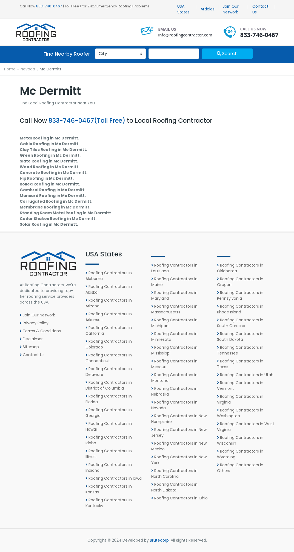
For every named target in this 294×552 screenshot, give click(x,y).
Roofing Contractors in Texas (240, 364)
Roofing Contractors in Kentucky (108, 502)
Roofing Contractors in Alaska (108, 289)
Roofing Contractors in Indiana (108, 467)
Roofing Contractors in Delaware (108, 371)
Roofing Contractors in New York (179, 459)
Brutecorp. (160, 540)
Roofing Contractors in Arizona (108, 303)
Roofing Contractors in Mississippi (174, 350)
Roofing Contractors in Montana (174, 377)
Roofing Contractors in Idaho (108, 440)
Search (227, 53)
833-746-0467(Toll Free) (86, 120)
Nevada (28, 69)
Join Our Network (231, 9)
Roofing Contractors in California (108, 330)
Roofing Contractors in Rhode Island (240, 309)
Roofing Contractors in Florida (108, 399)
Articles (208, 9)
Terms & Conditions (40, 331)
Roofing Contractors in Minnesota (174, 336)
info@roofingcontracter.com (185, 35)
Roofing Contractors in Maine (174, 281)
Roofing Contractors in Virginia (240, 399)
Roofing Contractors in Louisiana (174, 268)
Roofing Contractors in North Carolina (174, 473)
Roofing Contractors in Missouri (174, 364)
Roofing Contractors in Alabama (108, 275)
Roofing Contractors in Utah (245, 374)
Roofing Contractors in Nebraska (174, 391)
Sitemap (29, 347)
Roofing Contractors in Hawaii (108, 426)
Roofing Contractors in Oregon (240, 281)
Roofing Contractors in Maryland (174, 295)
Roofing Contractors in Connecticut (108, 358)
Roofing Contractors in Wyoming (240, 454)
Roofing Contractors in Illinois (108, 453)
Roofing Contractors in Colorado (108, 344)
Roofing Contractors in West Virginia (245, 426)
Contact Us (260, 9)
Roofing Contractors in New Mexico (179, 446)
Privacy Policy (34, 323)
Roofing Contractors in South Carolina (240, 322)
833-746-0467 (49, 6)
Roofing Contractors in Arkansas (108, 316)
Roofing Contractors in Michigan (174, 322)
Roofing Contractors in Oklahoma (240, 268)
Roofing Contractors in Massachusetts (174, 309)
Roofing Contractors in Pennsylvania (240, 295)
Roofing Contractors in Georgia (108, 412)
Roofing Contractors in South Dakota (240, 336)
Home (10, 69)
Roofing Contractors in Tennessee (240, 350)
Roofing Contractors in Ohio (179, 498)
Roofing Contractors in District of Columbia (108, 385)
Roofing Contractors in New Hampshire (179, 418)
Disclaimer (31, 339)
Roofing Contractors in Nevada (174, 405)
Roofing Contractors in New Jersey (179, 432)
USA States (183, 9)
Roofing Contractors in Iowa (113, 478)
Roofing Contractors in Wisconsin (240, 440)
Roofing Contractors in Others (240, 467)
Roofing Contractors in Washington (240, 413)
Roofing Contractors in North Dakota (174, 487)
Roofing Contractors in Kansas (108, 489)
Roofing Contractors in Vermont (240, 385)
